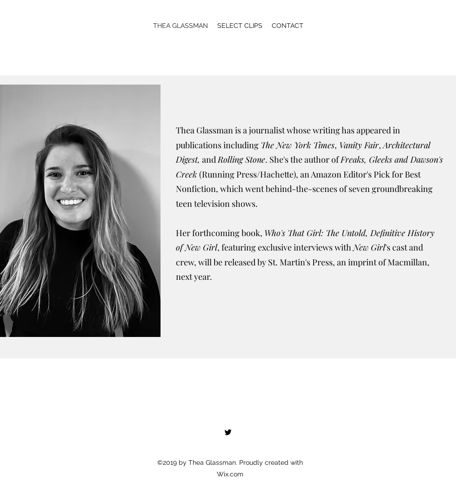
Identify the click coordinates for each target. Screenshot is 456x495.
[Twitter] (228, 432)
